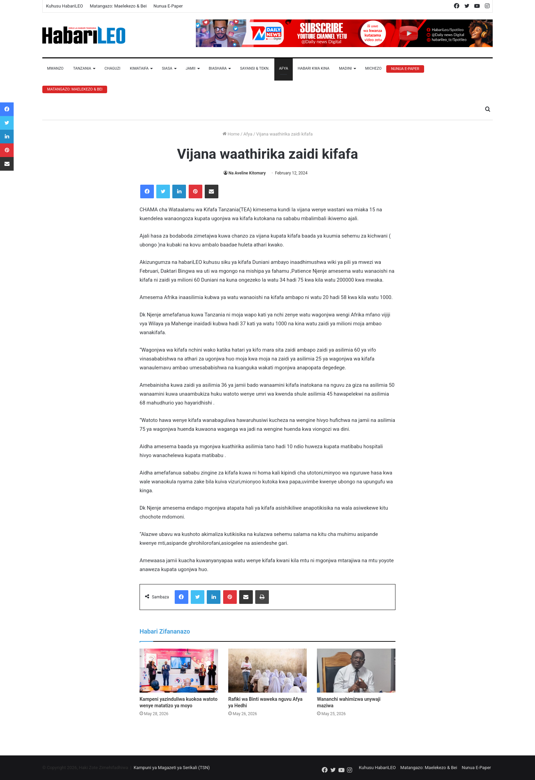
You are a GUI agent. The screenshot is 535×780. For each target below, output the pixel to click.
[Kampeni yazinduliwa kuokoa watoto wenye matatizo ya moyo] (179, 671)
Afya (283, 68)
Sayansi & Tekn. (254, 68)
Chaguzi (112, 68)
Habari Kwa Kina (313, 68)
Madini (345, 68)
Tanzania (82, 68)
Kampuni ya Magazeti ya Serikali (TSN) (172, 767)
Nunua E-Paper (168, 6)
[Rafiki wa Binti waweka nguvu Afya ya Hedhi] (267, 671)
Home (231, 134)
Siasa (167, 68)
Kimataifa (139, 68)
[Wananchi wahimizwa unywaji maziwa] (356, 671)
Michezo (373, 68)
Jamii (191, 68)
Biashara (218, 68)
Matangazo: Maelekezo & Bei (118, 6)
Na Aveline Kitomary (247, 173)
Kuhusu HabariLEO (64, 6)
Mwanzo (55, 68)
